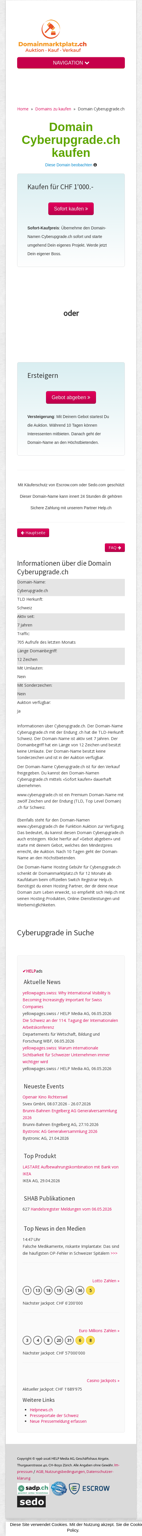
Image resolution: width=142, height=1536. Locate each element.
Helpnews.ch (41, 1409)
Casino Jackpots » (103, 1380)
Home (23, 109)
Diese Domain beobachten (68, 165)
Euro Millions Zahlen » (99, 1330)
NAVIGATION (71, 63)
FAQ (115, 547)
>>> (114, 1253)
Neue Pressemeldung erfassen (58, 1421)
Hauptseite (33, 532)
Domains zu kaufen (53, 109)
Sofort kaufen (71, 209)
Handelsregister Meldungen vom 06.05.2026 (71, 1209)
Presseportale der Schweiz (54, 1415)
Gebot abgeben (71, 397)
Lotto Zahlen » (105, 1280)
